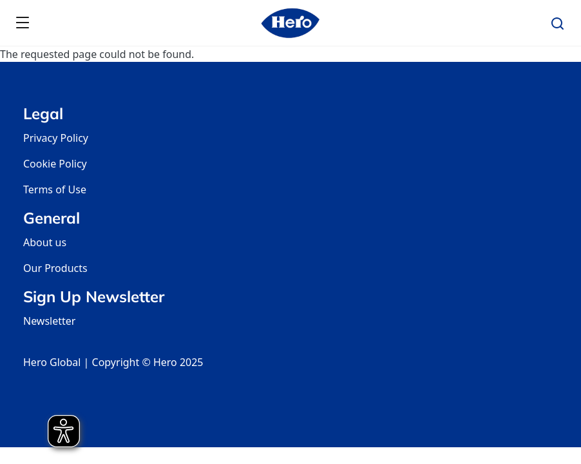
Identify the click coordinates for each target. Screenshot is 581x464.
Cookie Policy (55, 164)
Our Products (55, 268)
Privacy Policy (55, 138)
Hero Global (52, 362)
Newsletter (49, 321)
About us (44, 242)
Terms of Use (54, 189)
